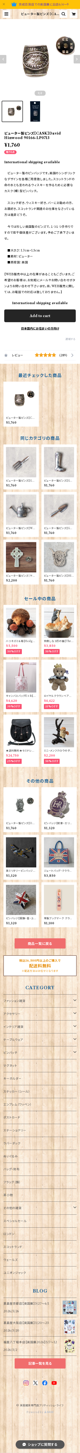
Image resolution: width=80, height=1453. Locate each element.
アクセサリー (12, 1014)
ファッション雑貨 (14, 1001)
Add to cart (40, 316)
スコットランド (12, 1247)
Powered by (40, 1412)
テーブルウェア (13, 1040)
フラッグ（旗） (12, 1182)
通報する (70, 339)
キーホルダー (12, 1079)
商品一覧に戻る (40, 943)
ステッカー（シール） (16, 1091)
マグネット (10, 1066)
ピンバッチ (10, 1053)
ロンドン (8, 1234)
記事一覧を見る (40, 1363)
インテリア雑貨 (13, 1027)
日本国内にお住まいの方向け (40, 328)
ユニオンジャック (14, 1273)
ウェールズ (10, 1260)
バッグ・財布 (11, 1169)
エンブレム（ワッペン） (17, 1104)
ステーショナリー (14, 1130)
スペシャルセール (15, 1221)
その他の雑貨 (12, 1208)
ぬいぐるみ (10, 1156)
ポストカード (11, 1117)
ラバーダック (12, 1143)
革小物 (8, 1195)
